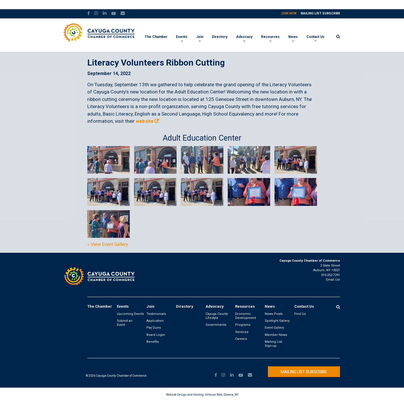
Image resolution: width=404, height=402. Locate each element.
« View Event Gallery (107, 244)
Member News (276, 335)
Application (155, 321)
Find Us (300, 314)
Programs (242, 325)
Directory (219, 37)
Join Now (289, 13)
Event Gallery (274, 328)
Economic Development (245, 316)
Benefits (152, 342)
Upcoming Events (130, 314)
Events (181, 37)
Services (241, 332)
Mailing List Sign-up (273, 344)
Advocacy (244, 37)
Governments (216, 325)
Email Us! (333, 280)
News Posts (274, 314)
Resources (270, 37)
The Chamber (156, 37)
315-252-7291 (330, 275)
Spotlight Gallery (277, 321)
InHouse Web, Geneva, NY (221, 394)
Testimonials (156, 314)
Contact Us (315, 37)
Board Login (155, 335)
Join (199, 37)
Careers (241, 339)
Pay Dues (153, 328)
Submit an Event (124, 323)
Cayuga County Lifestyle (217, 316)
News (293, 37)
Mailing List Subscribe (320, 13)
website (145, 121)
